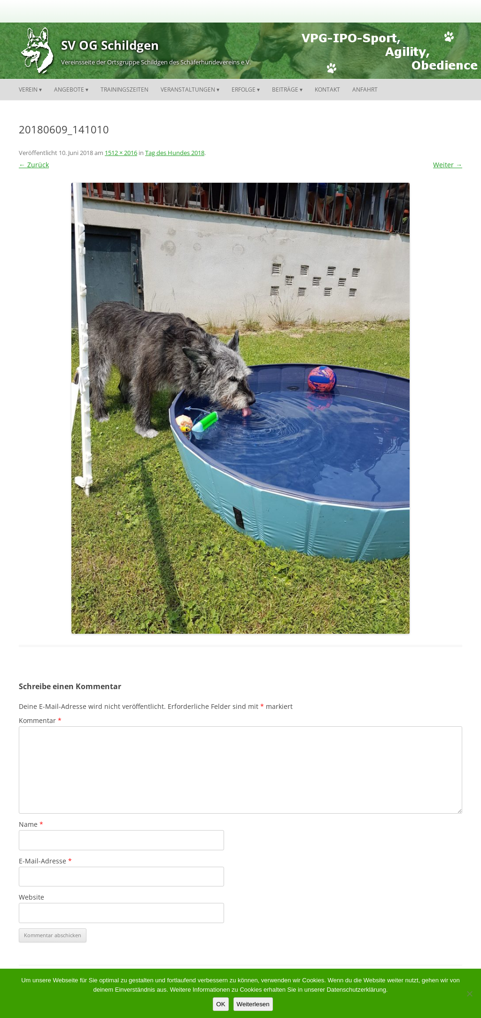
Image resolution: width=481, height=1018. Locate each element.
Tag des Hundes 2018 (174, 152)
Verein (28, 89)
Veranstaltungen (188, 89)
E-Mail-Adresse (45, 860)
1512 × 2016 (121, 152)
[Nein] (469, 993)
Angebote (69, 89)
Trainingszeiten (124, 89)
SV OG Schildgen (110, 45)
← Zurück (34, 164)
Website (31, 897)
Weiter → (447, 164)
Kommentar (40, 720)
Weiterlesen (253, 1004)
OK (220, 1004)
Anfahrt (365, 89)
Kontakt (327, 89)
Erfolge (244, 89)
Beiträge (285, 89)
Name (31, 824)
